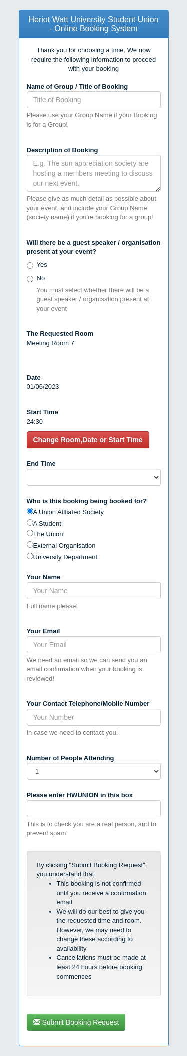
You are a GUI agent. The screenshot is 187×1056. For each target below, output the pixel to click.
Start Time (42, 412)
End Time (41, 463)
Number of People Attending (70, 758)
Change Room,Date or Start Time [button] (88, 440)
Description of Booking (62, 150)
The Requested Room (60, 333)
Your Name (44, 577)
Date (34, 377)
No (41, 278)
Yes (42, 264)
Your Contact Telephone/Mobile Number (88, 703)
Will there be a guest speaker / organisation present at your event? (94, 247)
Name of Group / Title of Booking (77, 86)
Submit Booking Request (76, 1022)
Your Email (43, 631)
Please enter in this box (80, 795)
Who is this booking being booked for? (87, 501)
